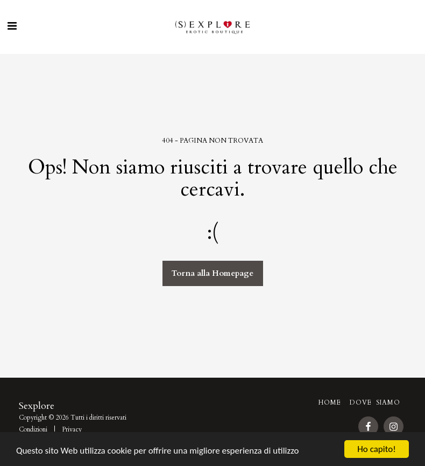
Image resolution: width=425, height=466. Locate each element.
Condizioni (33, 429)
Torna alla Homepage (212, 273)
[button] (12, 26)
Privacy (72, 429)
